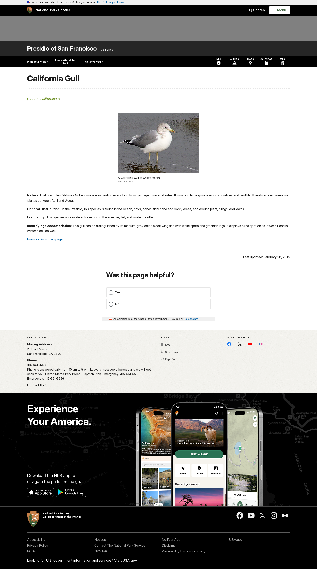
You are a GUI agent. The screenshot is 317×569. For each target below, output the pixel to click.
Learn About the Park (68, 62)
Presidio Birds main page (45, 239)
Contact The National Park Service (119, 545)
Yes (117, 292)
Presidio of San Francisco (62, 48)
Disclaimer (169, 545)
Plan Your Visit (38, 61)
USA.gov (236, 540)
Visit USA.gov (125, 560)
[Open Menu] (279, 10)
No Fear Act (171, 540)
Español (168, 359)
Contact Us (36, 385)
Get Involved (94, 61)
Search (257, 10)
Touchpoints (191, 318)
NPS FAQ (101, 551)
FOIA (31, 551)
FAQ (165, 344)
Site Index (170, 352)
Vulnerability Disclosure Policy (183, 551)
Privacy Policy (37, 545)
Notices (100, 540)
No (117, 304)
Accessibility (36, 540)
